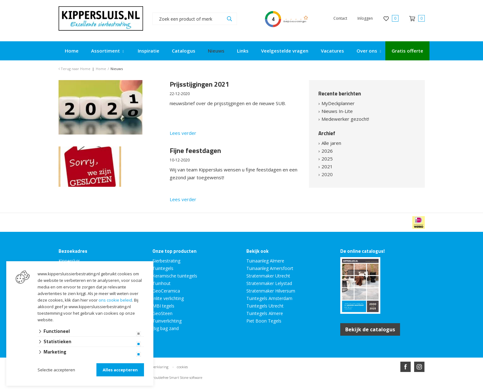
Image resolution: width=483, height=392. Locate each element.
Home (72, 51)
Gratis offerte (407, 51)
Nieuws (216, 51)
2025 (327, 158)
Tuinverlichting (167, 321)
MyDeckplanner (338, 103)
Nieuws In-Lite (337, 111)
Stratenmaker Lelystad (269, 283)
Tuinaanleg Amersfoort (269, 268)
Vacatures (332, 51)
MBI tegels (163, 306)
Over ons (367, 51)
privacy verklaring (154, 366)
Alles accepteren (120, 370)
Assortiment (105, 51)
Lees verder (183, 133)
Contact (340, 18)
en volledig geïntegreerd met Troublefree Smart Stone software (154, 377)
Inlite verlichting (168, 298)
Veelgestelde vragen (284, 51)
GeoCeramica (166, 291)
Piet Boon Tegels (263, 321)
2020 (327, 174)
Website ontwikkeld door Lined (193, 389)
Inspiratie (148, 51)
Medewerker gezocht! (345, 119)
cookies (182, 366)
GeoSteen (162, 313)
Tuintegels (162, 268)
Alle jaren (331, 143)
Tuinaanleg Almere (265, 261)
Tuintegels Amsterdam (269, 298)
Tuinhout (161, 283)
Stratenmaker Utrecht (268, 276)
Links (243, 51)
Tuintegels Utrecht (265, 306)
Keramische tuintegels (174, 276)
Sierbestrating (166, 261)
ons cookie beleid (115, 300)
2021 (327, 166)
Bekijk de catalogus (370, 329)
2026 (327, 151)
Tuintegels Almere (264, 313)
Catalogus (183, 51)
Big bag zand (165, 328)
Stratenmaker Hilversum (270, 291)
